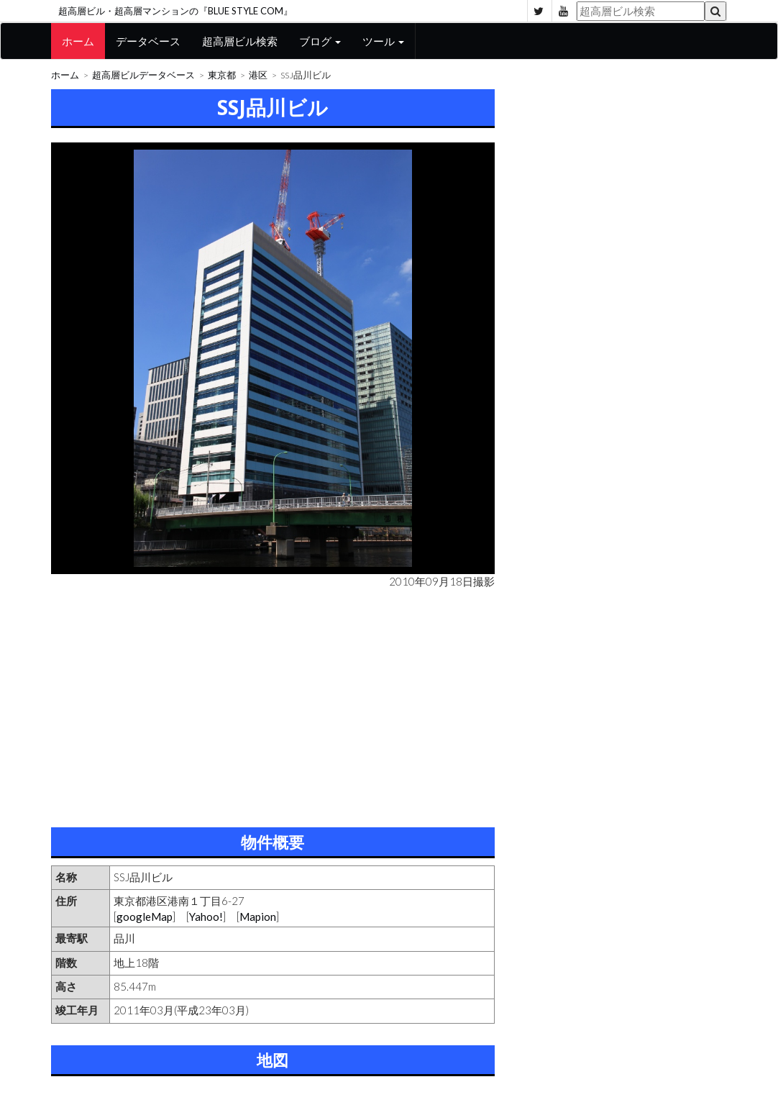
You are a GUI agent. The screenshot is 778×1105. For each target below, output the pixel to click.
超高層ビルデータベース (143, 75)
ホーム (78, 41)
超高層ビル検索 (240, 41)
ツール (383, 41)
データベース (148, 41)
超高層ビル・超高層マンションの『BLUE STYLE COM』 (175, 11)
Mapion (257, 916)
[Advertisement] (273, 705)
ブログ (320, 41)
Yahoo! (206, 916)
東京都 (222, 75)
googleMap (144, 916)
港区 (258, 75)
